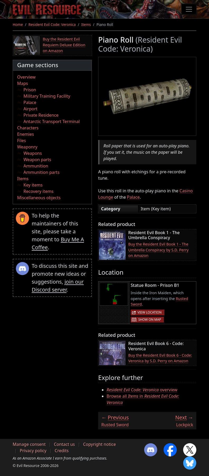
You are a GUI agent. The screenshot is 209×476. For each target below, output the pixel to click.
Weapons (32, 153)
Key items (32, 185)
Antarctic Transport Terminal (51, 121)
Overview (26, 77)
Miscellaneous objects (38, 198)
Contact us (64, 444)
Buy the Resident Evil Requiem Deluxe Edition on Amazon (64, 45)
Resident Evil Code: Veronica (52, 24)
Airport (30, 109)
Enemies (25, 134)
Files (21, 140)
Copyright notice (99, 444)
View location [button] (149, 312)
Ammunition (35, 166)
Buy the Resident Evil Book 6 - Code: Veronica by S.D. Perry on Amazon (160, 358)
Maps (22, 83)
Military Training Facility (46, 96)
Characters (28, 128)
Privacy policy (33, 451)
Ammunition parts (41, 172)
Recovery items (38, 191)
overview (142, 390)
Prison (29, 90)
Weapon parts (37, 159)
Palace (29, 102)
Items (86, 24)
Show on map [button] (149, 319)
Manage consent (29, 444)
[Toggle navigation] (189, 9)
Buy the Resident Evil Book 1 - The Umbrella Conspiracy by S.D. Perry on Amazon (158, 250)
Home (18, 24)
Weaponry (27, 147)
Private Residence (41, 115)
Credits (62, 451)
